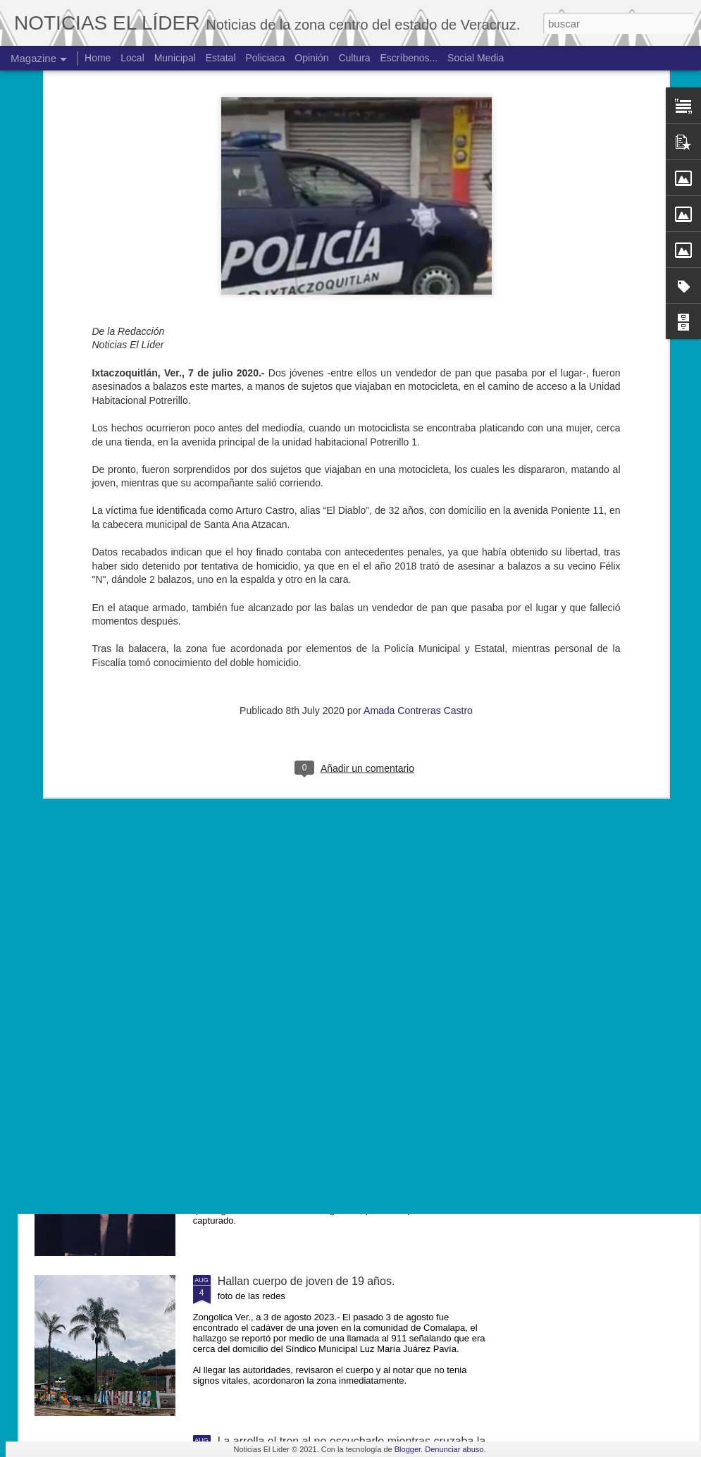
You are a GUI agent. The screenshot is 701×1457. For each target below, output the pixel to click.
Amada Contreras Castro (418, 556)
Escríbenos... (409, 57)
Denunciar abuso (454, 1449)
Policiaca (265, 57)
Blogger (408, 1449)
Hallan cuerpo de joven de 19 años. (306, 1281)
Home (98, 57)
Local (132, 57)
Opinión (311, 57)
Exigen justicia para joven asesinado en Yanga (334, 1121)
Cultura (354, 57)
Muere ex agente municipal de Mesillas (315, 961)
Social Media (475, 57)
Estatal (221, 57)
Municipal (175, 57)
